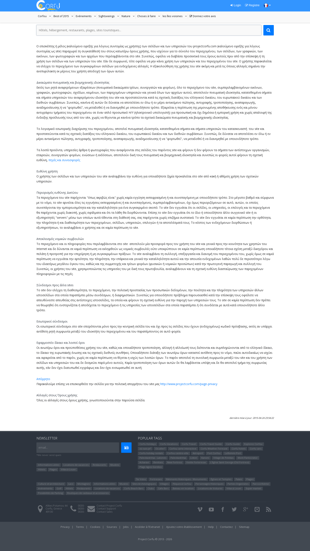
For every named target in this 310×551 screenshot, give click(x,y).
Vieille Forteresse (196, 462)
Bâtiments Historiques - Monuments (186, 479)
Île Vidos (141, 479)
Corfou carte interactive (182, 448)
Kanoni (205, 457)
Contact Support (106, 508)
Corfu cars (255, 448)
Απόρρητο (43, 379)
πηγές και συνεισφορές (64, 160)
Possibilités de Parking (50, 493)
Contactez (226, 527)
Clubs (151, 488)
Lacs (70, 483)
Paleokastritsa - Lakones (152, 457)
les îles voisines (175, 16)
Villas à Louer (68, 469)
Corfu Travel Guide (211, 444)
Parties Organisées (238, 483)
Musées (114, 464)
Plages (53, 469)
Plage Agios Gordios (150, 466)
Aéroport (198, 453)
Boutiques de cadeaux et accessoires (87, 493)
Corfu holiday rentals (151, 453)
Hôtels (41, 469)
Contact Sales (104, 511)
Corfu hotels (238, 448)
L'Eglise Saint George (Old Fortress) (229, 462)
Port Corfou (213, 453)
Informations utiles (48, 464)
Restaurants (99, 464)
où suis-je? (145, 448)
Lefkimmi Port (233, 453)
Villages (164, 483)
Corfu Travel (189, 444)
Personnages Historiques (209, 483)
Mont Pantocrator (248, 457)
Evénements (86, 16)
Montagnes (83, 483)
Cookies (95, 527)
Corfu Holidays (147, 444)
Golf (59, 488)
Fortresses (156, 479)
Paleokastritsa (178, 457)
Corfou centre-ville (177, 453)
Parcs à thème (261, 483)
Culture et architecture (51, 483)
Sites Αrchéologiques (144, 483)
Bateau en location (183, 488)
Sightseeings (109, 16)
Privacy (65, 527)
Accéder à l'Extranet (147, 527)
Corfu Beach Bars (133, 488)
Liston (193, 457)
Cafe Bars (163, 488)
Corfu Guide (233, 444)
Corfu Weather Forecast (214, 448)
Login (235, 5)
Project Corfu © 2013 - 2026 (155, 539)
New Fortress (174, 462)
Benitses (158, 462)
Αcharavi (144, 462)
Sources (112, 527)
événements (45, 488)
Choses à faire (149, 16)
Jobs (126, 527)
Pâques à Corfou (182, 483)
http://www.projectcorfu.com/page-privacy (188, 384)
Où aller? (160, 448)
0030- (81, 505)
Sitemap (244, 527)
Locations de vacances (75, 464)
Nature (129, 16)
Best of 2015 (61, 16)
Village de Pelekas (223, 457)
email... (43, 447)
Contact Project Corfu (109, 505)
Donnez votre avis (202, 16)
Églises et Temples (221, 479)
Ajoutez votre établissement (184, 527)
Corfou (45, 16)
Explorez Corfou (253, 444)
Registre (252, 5)
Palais (239, 479)
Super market (253, 488)
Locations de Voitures (210, 488)
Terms (80, 527)
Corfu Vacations (169, 444)
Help (211, 527)
